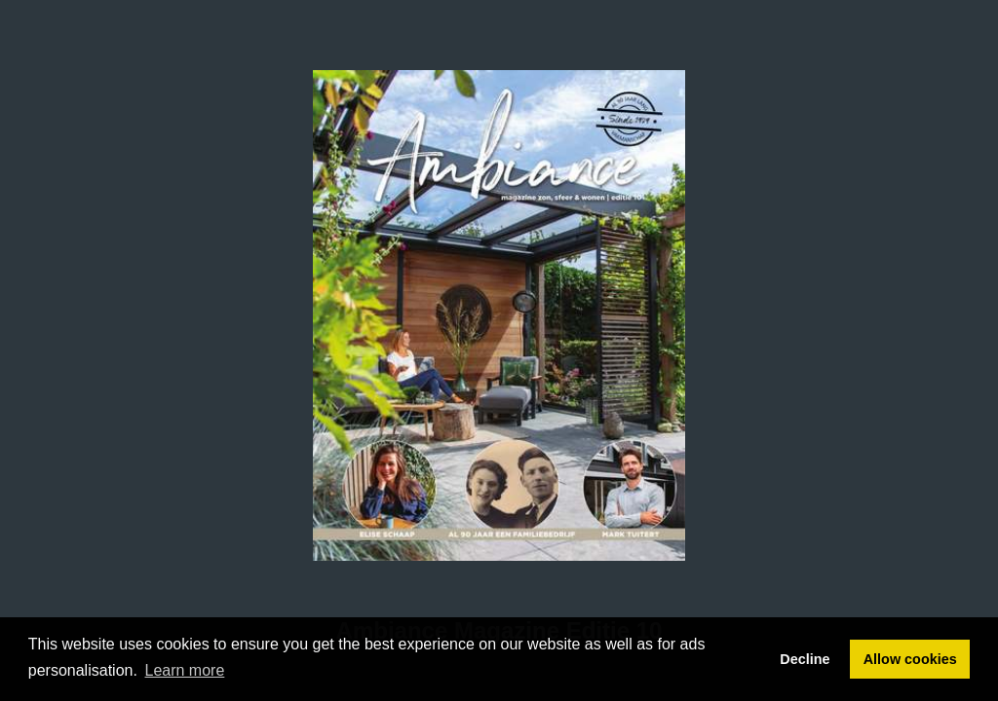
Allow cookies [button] (910, 659)
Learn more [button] (185, 670)
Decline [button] (804, 659)
